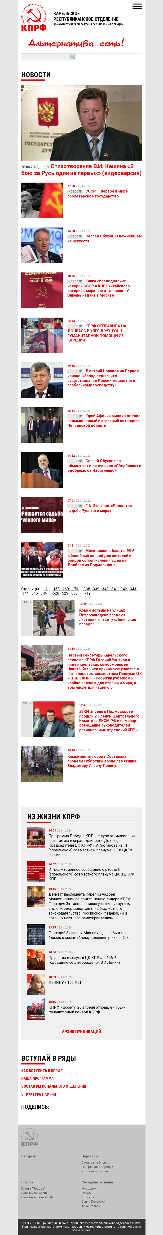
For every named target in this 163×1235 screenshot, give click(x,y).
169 (66, 589)
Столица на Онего (94, 1162)
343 (133, 589)
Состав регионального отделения (53, 1086)
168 (56, 589)
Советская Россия (34, 1193)
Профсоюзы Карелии (97, 1167)
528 (56, 593)
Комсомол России (95, 1171)
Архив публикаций (81, 1031)
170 (75, 589)
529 (65, 593)
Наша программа (37, 1078)
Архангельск (91, 1206)
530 (74, 593)
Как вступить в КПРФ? (41, 1071)
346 (44, 593)
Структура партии (38, 1094)
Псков (86, 1193)
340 (105, 589)
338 (87, 589)
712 (87, 593)
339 (96, 589)
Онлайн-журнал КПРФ (37, 1197)
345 (35, 593)
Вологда (88, 1197)
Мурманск (89, 1188)
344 (25, 593)
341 (114, 589)
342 (124, 589)
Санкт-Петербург (94, 1201)
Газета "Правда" (33, 1188)
